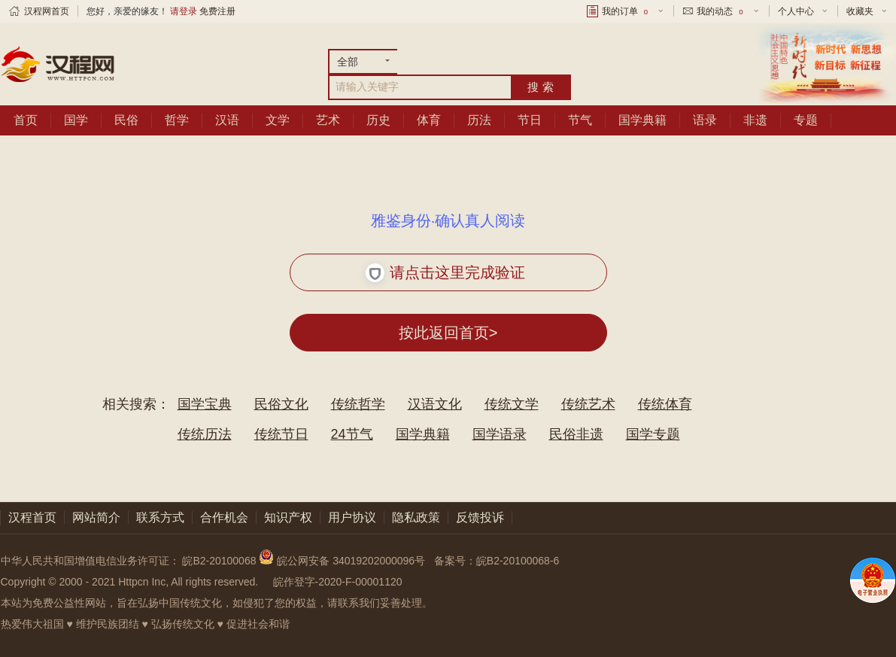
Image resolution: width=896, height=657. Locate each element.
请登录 (183, 11)
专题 (806, 120)
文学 (278, 120)
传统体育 (665, 404)
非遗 (755, 120)
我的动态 (721, 11)
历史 (378, 120)
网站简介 (96, 517)
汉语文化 (435, 404)
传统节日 (281, 434)
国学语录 (499, 434)
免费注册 (217, 11)
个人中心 (796, 11)
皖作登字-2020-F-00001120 (337, 582)
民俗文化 (281, 404)
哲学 (177, 120)
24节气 (352, 434)
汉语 (227, 120)
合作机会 (224, 517)
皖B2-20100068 (219, 561)
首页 (26, 120)
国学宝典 (205, 404)
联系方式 (160, 517)
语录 (705, 120)
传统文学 (511, 404)
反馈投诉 (480, 517)
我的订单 (626, 11)
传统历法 (205, 434)
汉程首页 (32, 517)
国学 (76, 120)
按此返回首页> (448, 332)
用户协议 (352, 517)
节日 (530, 120)
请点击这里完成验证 (446, 272)
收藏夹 (859, 11)
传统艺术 (588, 404)
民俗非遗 (576, 434)
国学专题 (653, 434)
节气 (580, 120)
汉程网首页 (46, 11)
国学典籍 (642, 120)
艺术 (328, 120)
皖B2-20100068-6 (518, 561)
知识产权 (288, 517)
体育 (429, 120)
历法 (479, 120)
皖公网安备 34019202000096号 (343, 561)
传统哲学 (358, 404)
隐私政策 (416, 517)
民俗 (126, 120)
